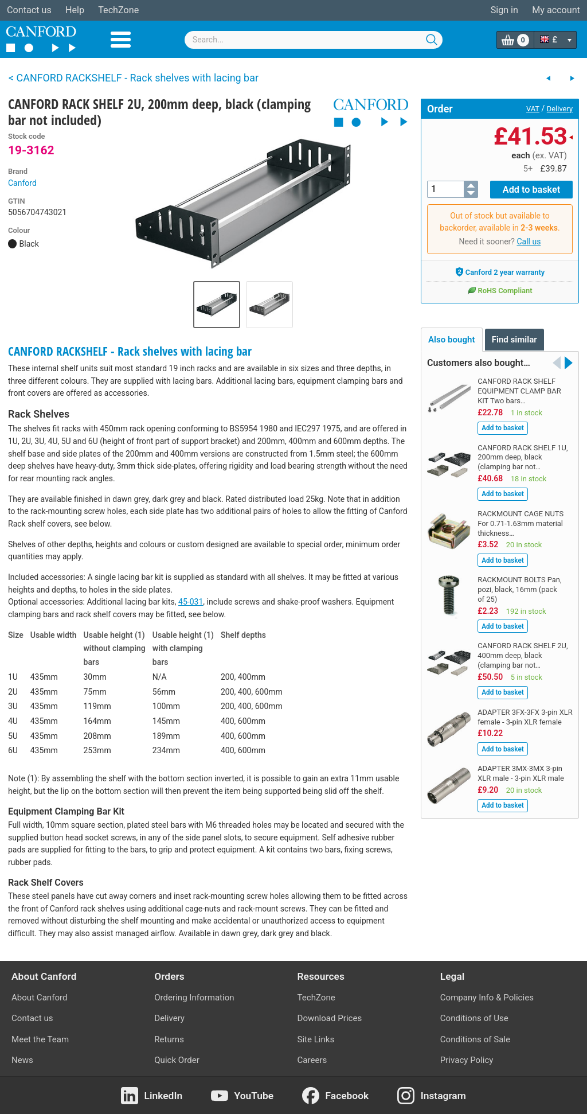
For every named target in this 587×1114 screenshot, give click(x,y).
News (22, 1060)
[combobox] (314, 40)
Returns (169, 1039)
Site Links (316, 1039)
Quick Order (176, 1060)
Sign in (504, 10)
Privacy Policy (467, 1060)
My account (556, 10)
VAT (532, 108)
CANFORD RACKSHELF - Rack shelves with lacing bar (130, 351)
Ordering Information (194, 997)
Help (74, 10)
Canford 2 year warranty (500, 271)
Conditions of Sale (475, 1039)
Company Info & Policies (487, 997)
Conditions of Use (474, 1018)
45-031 (190, 601)
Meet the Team (40, 1039)
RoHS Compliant (499, 290)
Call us (528, 241)
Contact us (29, 10)
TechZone (118, 10)
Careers (312, 1060)
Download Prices (330, 1018)
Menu (121, 40)
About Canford (39, 997)
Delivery (560, 108)
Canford (22, 183)
